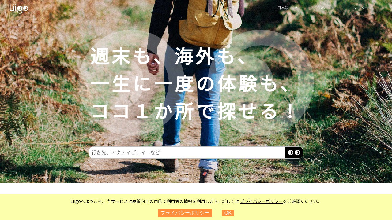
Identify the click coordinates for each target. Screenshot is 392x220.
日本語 (282, 8)
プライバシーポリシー (261, 201)
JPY (322, 8)
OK (228, 212)
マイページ (362, 8)
